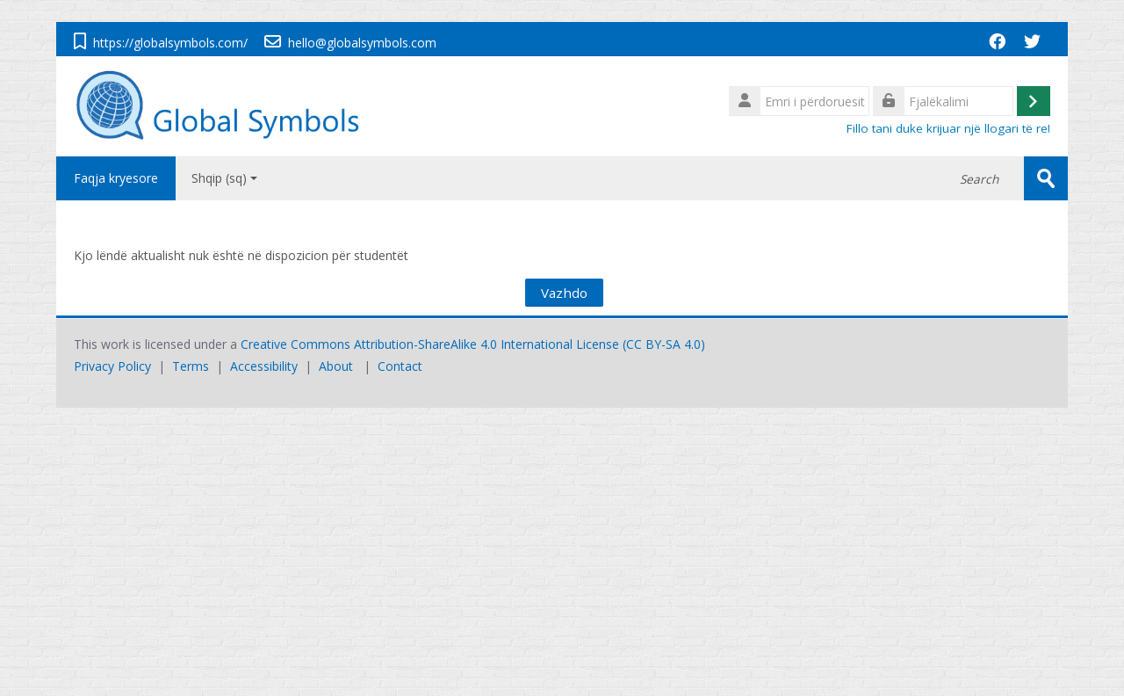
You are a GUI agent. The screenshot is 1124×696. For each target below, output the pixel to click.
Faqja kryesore (116, 178)
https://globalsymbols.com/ (170, 42)
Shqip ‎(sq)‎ (224, 178)
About (336, 366)
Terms (190, 366)
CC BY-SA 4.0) (665, 344)
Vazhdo (564, 292)
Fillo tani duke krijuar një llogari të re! (948, 128)
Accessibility (264, 366)
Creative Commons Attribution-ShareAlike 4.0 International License (430, 344)
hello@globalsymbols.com (362, 42)
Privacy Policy (112, 366)
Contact (400, 366)
